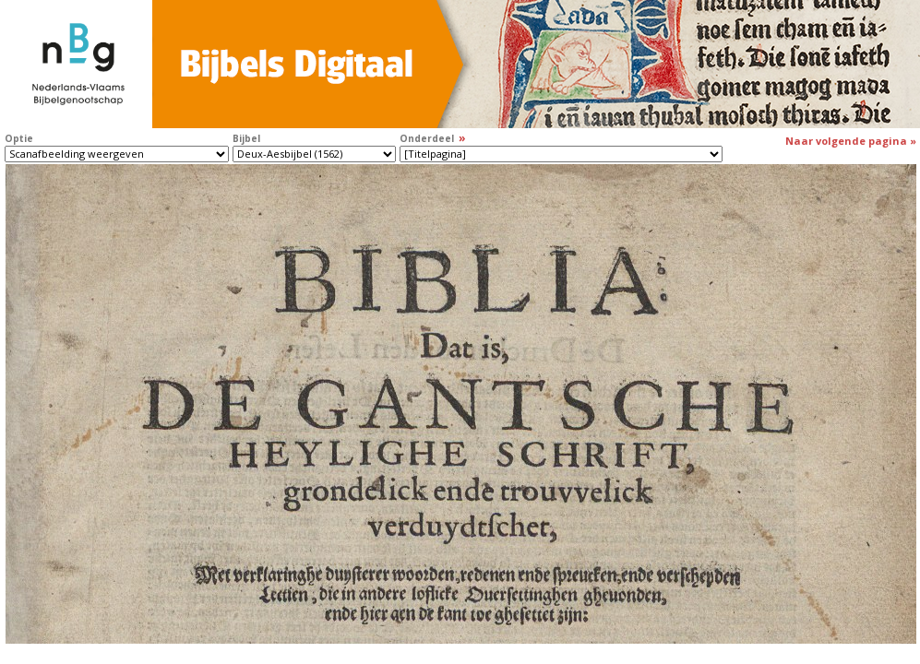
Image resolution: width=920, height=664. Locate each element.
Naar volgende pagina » (850, 141)
